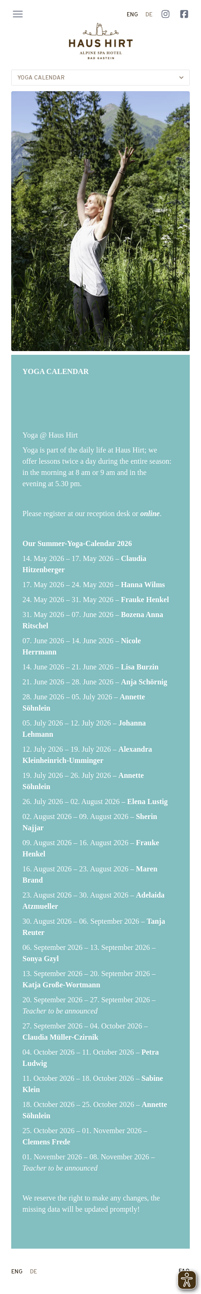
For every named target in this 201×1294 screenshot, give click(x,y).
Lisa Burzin (139, 667)
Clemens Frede (46, 1142)
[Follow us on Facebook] (184, 14)
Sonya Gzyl (40, 959)
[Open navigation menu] (17, 14)
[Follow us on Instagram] (165, 14)
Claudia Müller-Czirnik (60, 1037)
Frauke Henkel (145, 600)
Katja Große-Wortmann (61, 985)
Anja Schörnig (144, 682)
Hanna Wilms (143, 585)
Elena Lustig (147, 801)
